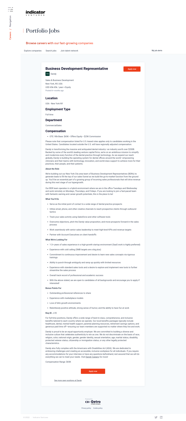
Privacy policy (86, 408)
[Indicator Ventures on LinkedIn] (161, 417)
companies (32, 50)
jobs (51, 50)
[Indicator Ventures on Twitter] (156, 417)
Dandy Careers (92, 357)
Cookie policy (97, 408)
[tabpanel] (93, 255)
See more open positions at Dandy (68, 380)
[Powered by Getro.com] (93, 401)
